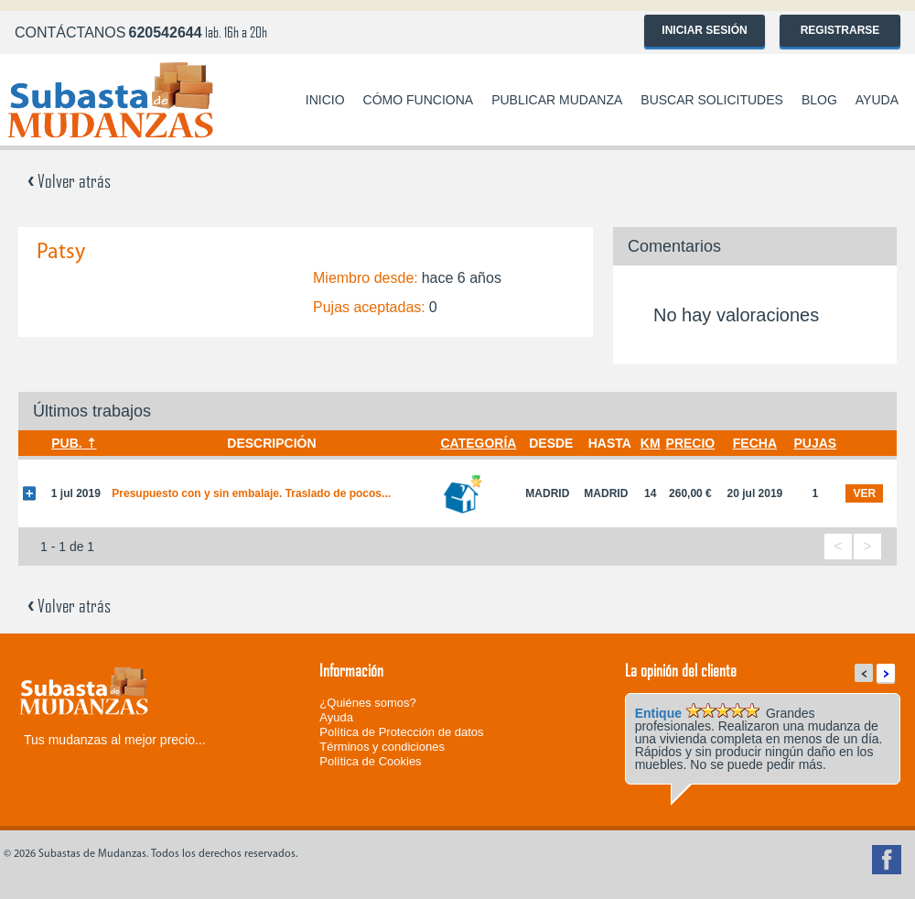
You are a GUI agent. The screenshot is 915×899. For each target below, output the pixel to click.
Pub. (66, 443)
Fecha (755, 443)
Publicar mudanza (556, 99)
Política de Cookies (370, 761)
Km (650, 443)
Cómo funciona (418, 99)
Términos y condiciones (382, 746)
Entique (658, 713)
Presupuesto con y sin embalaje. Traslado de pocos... (251, 493)
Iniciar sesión (704, 30)
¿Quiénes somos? (367, 702)
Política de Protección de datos (401, 732)
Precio (691, 443)
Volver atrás (69, 180)
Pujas (814, 443)
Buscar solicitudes (711, 99)
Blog (819, 99)
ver (864, 493)
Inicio (325, 99)
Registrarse (840, 30)
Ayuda (877, 99)
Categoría (478, 443)
